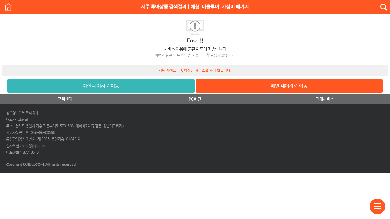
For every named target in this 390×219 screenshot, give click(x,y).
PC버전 (195, 99)
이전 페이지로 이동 (101, 86)
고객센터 (65, 99)
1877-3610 (30, 153)
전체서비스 (325, 99)
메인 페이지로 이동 (289, 86)
